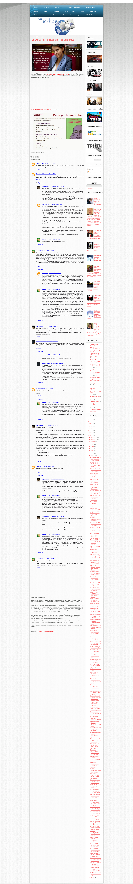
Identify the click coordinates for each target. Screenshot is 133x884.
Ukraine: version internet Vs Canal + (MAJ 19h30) (95, 573)
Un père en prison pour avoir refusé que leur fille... (95, 781)
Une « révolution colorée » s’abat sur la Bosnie (95, 665)
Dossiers (46, 7)
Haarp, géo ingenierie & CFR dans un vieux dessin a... (95, 776)
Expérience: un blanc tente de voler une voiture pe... (95, 610)
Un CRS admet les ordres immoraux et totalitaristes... (95, 850)
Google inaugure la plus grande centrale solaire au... (95, 655)
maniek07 (44, 239)
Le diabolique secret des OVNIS (95, 669)
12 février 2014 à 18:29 (51, 341)
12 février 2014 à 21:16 (57, 479)
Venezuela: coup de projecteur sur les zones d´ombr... (95, 638)
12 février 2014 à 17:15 (55, 273)
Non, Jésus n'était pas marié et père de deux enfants (97, 201)
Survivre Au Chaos (95, 396)
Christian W (39, 163)
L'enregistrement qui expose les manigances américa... (95, 746)
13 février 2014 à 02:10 (54, 495)
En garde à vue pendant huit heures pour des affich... (95, 464)
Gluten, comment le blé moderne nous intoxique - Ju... (95, 492)
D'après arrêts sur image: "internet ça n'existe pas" (95, 823)
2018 (91, 428)
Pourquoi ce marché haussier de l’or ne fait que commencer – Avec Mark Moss (95, 363)
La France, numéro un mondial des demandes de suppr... (95, 797)
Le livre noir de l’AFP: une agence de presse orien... (95, 713)
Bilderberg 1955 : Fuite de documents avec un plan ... (95, 758)
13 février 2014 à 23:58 (54, 534)
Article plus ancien (79, 629)
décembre (94, 437)
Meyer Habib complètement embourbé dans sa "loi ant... (95, 633)
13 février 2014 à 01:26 (54, 289)
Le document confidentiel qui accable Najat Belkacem (94, 765)
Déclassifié (56, 11)
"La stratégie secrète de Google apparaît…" (95, 729)
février (93, 455)
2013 (91, 879)
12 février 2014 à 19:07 (54, 355)
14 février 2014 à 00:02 (54, 239)
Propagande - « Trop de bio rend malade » (95, 786)
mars (92, 454)
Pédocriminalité (67, 15)
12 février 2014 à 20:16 (57, 363)
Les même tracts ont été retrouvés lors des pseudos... (95, 481)
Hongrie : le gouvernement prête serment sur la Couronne (95, 381)
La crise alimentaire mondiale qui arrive (95, 373)
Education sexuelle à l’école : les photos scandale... (95, 740)
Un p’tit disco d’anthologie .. (93, 405)
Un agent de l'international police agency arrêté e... (94, 579)
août (92, 444)
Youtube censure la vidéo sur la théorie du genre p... (95, 770)
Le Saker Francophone (94, 370)
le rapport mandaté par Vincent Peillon (57, 74)
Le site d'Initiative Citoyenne (95, 410)
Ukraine (36, 11)
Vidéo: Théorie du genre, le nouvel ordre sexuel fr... (95, 808)
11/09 (45, 11)
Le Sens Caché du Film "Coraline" (95, 650)
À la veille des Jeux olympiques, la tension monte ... (95, 864)
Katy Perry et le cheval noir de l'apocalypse (97, 258)
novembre (94, 439)
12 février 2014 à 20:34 (48, 466)
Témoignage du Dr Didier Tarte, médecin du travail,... (95, 703)
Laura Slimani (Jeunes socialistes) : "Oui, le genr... (95, 839)
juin (92, 448)
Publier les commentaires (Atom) (47, 631)
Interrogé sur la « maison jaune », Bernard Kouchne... (95, 476)
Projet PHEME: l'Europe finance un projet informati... (95, 542)
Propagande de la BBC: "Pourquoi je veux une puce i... (95, 708)
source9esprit (45, 204)
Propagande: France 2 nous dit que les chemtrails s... (95, 470)
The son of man (40, 341)
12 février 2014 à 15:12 (49, 163)
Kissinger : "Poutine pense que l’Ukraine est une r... (95, 530)
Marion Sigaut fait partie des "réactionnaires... (43, 109)
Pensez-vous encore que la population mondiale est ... (95, 509)
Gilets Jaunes (53, 15)
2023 (91, 419)
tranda (38, 388)
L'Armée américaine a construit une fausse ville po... (95, 661)
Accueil (36, 7)
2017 (91, 430)
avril (92, 452)
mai (92, 450)
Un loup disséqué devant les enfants (95, 647)
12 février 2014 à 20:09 (52, 425)
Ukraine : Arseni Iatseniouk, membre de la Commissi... (94, 487)
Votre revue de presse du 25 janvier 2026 (95, 391)
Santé (82, 11)
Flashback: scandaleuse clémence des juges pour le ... (94, 752)
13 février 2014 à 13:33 (56, 204)
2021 (91, 423)
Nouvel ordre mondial (74, 7)
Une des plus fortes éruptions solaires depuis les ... (95, 524)
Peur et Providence (95, 398)
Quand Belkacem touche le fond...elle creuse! (53, 40)
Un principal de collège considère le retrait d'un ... (95, 845)
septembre (94, 443)
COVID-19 (89, 15)
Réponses (40, 183)
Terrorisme (93, 11)
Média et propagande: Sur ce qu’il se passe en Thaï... (95, 833)
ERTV (58, 109)
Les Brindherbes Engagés (94, 402)
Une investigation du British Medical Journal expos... (95, 562)
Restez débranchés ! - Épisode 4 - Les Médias (95, 692)
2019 (91, 426)
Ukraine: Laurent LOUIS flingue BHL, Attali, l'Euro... (94, 595)
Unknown (38, 466)
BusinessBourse (94, 360)
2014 (91, 436)
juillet (92, 446)
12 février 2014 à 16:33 (48, 250)
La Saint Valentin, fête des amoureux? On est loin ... (95, 724)
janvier (93, 877)
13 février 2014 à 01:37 (54, 402)
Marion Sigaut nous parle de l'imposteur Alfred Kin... (95, 622)
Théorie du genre (90, 7)
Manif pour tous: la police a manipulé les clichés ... (95, 854)
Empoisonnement (70, 11)
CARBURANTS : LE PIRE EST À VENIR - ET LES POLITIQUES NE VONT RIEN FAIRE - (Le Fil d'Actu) (95, 352)
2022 (91, 421)
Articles (90, 169)
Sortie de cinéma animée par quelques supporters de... (94, 536)
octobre (93, 441)
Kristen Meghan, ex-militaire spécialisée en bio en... (95, 735)
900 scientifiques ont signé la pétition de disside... (95, 627)
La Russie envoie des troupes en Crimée (94, 514)
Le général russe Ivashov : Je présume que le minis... (94, 687)
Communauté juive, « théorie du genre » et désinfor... (95, 859)
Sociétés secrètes (39, 15)
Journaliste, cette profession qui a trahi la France (95, 827)
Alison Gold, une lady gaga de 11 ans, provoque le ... (95, 556)
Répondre (38, 169)
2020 (91, 425)
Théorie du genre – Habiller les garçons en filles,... (95, 869)
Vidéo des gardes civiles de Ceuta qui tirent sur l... (95, 605)
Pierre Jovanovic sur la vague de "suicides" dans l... (95, 600)
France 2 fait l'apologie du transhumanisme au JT (95, 504)
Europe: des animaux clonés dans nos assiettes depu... (95, 681)
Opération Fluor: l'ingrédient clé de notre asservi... (95, 589)
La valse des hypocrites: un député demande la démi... (95, 803)
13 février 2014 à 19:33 (57, 516)
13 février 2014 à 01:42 (48, 558)
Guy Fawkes (45, 186)
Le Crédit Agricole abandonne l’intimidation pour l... (95, 674)
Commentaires (92, 172)
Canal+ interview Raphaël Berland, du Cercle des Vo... (95, 791)
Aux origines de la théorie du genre (95, 812)
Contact (90, 188)
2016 (91, 432)
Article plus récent (35, 629)
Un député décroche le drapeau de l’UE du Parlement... (95, 643)
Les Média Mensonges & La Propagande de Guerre (95, 568)
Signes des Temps (95, 377)
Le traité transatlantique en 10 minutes (95, 519)
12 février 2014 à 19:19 (46, 388)
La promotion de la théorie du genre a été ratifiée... (95, 697)
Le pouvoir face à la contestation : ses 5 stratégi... (95, 874)
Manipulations (58, 7)
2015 (91, 434)
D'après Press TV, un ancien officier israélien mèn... (95, 584)
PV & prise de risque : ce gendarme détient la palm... (95, 459)
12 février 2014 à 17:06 (52, 326)
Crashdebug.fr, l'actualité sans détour (94, 346)
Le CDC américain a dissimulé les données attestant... (95, 498)
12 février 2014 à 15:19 (49, 174)
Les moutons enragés (93, 387)
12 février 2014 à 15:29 (57, 186)
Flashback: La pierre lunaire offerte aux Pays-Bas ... (95, 616)
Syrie (78, 15)
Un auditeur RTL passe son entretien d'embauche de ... (95, 817)
